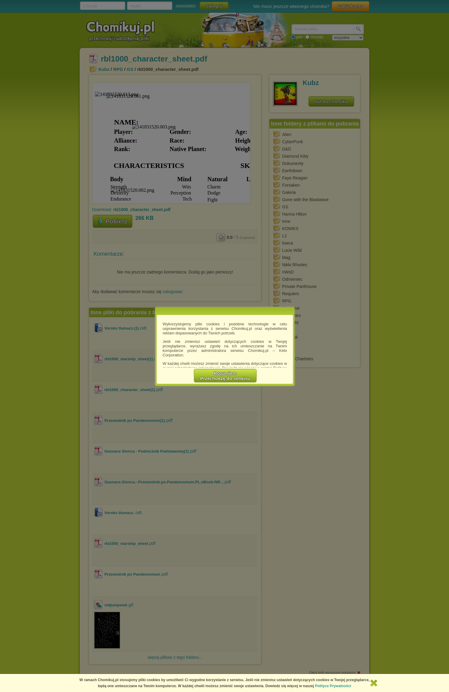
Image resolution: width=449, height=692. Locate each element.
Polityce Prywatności (333, 686)
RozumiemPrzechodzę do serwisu (225, 376)
